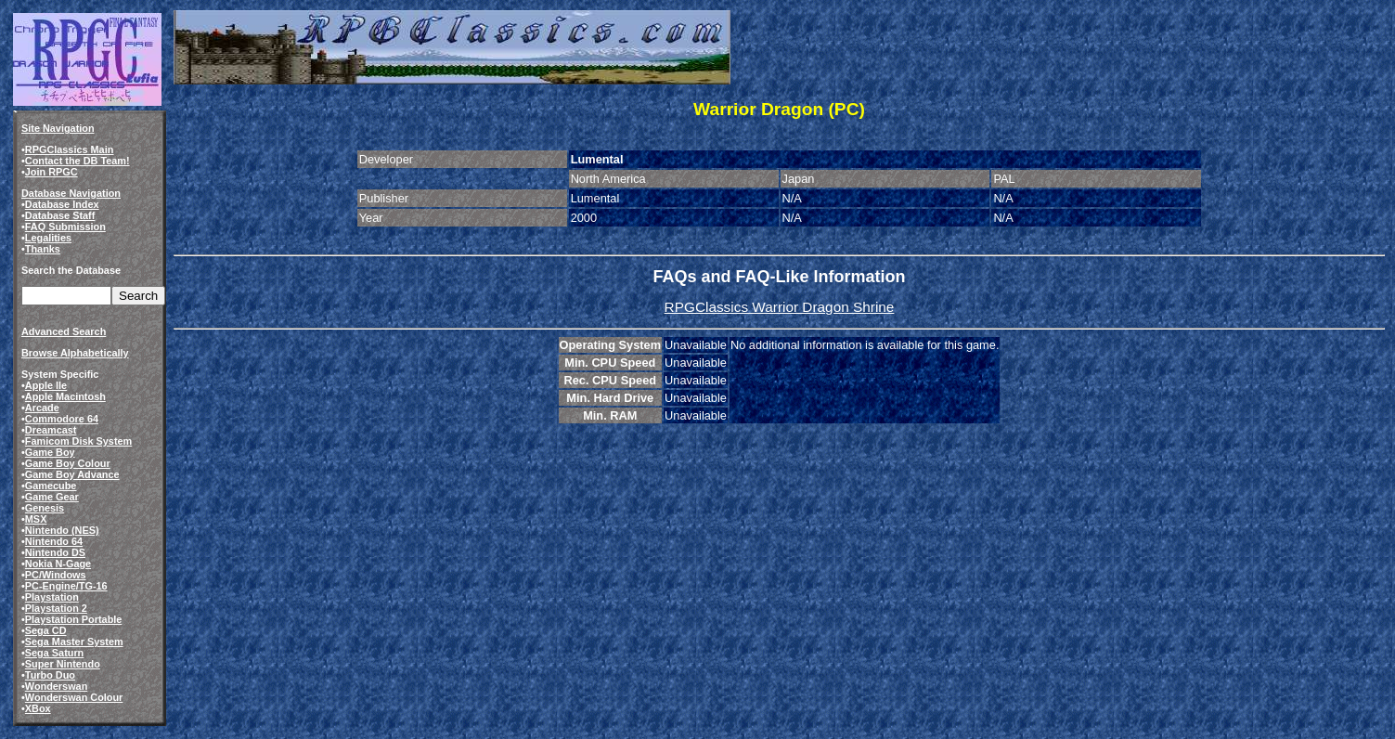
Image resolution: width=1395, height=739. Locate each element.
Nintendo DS (55, 552)
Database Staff (60, 215)
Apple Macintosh (65, 396)
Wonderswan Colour (74, 697)
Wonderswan (56, 686)
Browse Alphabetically (75, 352)
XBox (38, 708)
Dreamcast (51, 429)
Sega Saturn (54, 652)
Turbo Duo (50, 675)
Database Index (62, 204)
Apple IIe (46, 385)
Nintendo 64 (54, 541)
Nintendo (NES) (62, 530)
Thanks (42, 248)
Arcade (42, 407)
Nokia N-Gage (58, 563)
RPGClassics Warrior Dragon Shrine (780, 307)
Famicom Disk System (78, 441)
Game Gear (52, 496)
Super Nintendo (62, 663)
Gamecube (51, 485)
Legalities (48, 237)
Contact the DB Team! (77, 160)
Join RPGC (51, 171)
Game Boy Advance (72, 474)
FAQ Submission (65, 226)
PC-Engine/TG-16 (66, 585)
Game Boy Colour (67, 463)
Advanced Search (63, 331)
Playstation (52, 597)
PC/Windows (55, 574)
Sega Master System (74, 641)
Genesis (44, 507)
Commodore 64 (61, 418)
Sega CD (46, 630)
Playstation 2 (56, 608)
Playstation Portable (74, 619)
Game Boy (50, 452)
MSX (36, 519)
